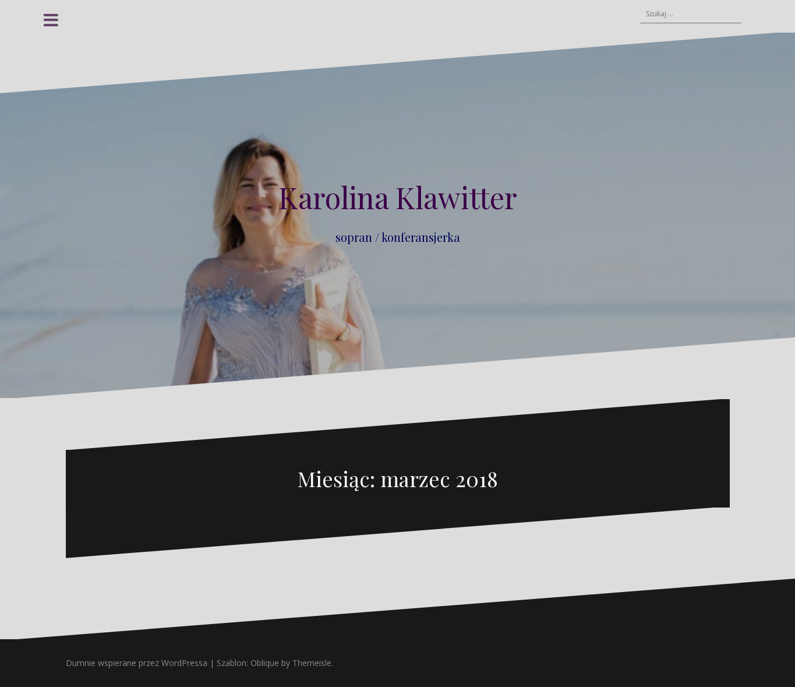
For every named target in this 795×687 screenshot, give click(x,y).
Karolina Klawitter (397, 197)
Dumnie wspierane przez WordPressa (136, 662)
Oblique (264, 662)
